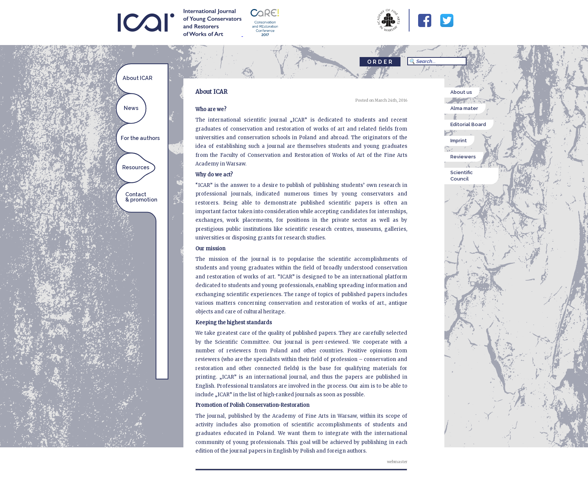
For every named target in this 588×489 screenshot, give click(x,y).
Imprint (458, 140)
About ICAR (137, 78)
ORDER (380, 62)
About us (461, 92)
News (131, 108)
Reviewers (463, 156)
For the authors (140, 138)
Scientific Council (461, 176)
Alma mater (464, 108)
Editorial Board (468, 124)
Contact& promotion (141, 197)
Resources (135, 167)
